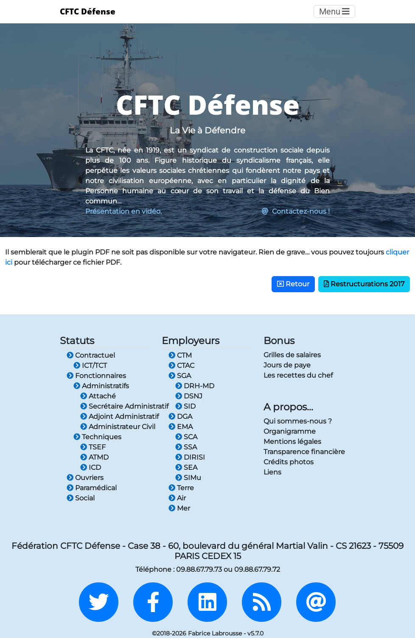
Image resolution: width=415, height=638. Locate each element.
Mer (179, 508)
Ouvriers (85, 478)
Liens (272, 472)
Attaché (98, 396)
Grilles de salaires (292, 355)
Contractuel (91, 355)
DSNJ (188, 396)
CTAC (181, 365)
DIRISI (190, 457)
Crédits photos (289, 462)
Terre (181, 488)
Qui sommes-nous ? (298, 421)
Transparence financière (304, 452)
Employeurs (190, 340)
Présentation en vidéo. (123, 211)
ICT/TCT (90, 365)
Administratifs (101, 386)
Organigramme (290, 431)
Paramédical (92, 488)
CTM (180, 355)
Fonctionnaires (96, 376)
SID (185, 406)
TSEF (93, 447)
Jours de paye (287, 365)
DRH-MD (194, 386)
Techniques (97, 437)
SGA (179, 376)
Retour (293, 284)
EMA (180, 427)
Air (177, 498)
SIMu (188, 478)
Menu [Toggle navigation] (334, 11)
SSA (186, 447)
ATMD (94, 457)
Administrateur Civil (115, 427)
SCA (186, 437)
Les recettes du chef (298, 375)
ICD (90, 467)
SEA (186, 467)
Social (81, 498)
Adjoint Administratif (115, 416)
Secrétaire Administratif (115, 406)
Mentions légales (292, 442)
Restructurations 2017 (364, 284)
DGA (180, 416)
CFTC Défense (87, 11)
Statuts (77, 340)
